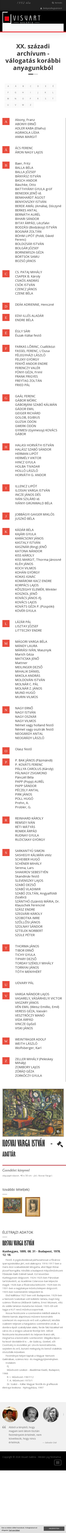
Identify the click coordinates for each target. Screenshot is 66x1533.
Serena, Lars (24, 868)
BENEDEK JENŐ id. (28, 193)
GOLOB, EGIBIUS (27, 417)
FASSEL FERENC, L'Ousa (32, 351)
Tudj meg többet (14, 1530)
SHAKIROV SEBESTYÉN (31, 872)
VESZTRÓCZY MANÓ (30, 1015)
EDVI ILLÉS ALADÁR (29, 316)
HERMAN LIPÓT (26, 454)
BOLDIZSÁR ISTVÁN (29, 244)
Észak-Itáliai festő (28, 335)
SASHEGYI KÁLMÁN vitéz (33, 855)
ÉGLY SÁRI (22, 331)
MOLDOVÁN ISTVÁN (30, 680)
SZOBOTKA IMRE (27, 918)
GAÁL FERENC (25, 396)
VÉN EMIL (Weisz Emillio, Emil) (37, 1007)
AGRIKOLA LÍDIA (27, 132)
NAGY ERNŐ (24, 708)
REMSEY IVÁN (25, 822)
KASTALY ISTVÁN (27, 542)
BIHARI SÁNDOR (27, 219)
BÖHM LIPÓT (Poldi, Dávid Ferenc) (34, 238)
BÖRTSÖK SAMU (27, 256)
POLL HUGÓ (24, 798)
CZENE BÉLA (24, 293)
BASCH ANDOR (26, 180)
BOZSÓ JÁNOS (25, 261)
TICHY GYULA (25, 955)
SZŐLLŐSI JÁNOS (27, 922)
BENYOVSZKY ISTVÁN (30, 202)
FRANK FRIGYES (26, 376)
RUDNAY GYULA (27, 835)
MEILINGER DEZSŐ (29, 667)
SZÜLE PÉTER (25, 935)
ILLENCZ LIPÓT (26, 486)
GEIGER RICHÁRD (27, 413)
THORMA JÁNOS (27, 946)
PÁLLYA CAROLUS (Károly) (34, 769)
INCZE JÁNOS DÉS (28, 495)
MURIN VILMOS (26, 697)
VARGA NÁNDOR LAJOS (32, 994)
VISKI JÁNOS (24, 1028)
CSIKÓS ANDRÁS (27, 280)
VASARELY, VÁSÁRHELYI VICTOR (38, 998)
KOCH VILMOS (25, 568)
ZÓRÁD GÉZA (24, 1071)
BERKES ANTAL (26, 210)
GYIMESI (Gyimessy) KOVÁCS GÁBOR (36, 432)
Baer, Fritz (22, 163)
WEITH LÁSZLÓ (26, 1043)
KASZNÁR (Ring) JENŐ (31, 547)
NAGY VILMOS (25, 721)
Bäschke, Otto (25, 185)
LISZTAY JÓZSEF (26, 626)
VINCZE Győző (25, 1024)
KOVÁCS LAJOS (26, 602)
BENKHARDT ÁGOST (30, 197)
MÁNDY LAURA (26, 646)
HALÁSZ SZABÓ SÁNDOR (33, 449)
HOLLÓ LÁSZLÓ (26, 471)
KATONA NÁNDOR (28, 551)
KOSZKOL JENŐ (26, 594)
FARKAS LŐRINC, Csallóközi (35, 346)
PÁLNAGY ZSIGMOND (31, 773)
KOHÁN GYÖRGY (27, 572)
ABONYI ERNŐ (25, 124)
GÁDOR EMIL (24, 409)
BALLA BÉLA (24, 168)
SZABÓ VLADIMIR (28, 889)
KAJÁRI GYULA (25, 534)
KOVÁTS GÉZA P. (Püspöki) (34, 606)
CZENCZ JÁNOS (26, 289)
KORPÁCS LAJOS (27, 585)
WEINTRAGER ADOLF (30, 1039)
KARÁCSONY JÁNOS (29, 538)
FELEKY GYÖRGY (27, 359)
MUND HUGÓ (25, 693)
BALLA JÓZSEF (25, 172)
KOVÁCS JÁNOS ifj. (28, 598)
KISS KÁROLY (24, 555)
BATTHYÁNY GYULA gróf (33, 189)
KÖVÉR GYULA (25, 611)
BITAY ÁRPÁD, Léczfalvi (32, 223)
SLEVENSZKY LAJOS (29, 880)
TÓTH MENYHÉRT (28, 972)
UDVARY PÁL (24, 983)
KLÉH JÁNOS (24, 564)
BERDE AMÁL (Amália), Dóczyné (38, 206)
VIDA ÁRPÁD (24, 1019)
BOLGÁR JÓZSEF (27, 248)
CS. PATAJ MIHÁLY (28, 272)
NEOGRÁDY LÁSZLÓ (29, 738)
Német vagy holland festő (34, 725)
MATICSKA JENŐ (27, 658)
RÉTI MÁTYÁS (25, 827)
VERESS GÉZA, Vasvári (31, 1011)
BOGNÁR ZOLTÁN (28, 231)
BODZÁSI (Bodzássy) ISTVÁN (36, 227)
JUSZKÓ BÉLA (25, 518)
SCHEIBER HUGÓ (27, 859)
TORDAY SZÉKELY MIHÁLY (34, 963)
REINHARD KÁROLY (29, 818)
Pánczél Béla (24, 777)
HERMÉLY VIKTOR (28, 458)
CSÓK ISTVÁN (25, 285)
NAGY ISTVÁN (25, 712)
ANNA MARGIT (26, 137)
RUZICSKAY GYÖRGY (30, 839)
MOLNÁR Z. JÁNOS (28, 688)
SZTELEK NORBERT (29, 931)
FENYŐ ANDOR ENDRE (31, 363)
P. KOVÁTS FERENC (29, 764)
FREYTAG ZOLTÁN (28, 381)
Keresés (57, 2)
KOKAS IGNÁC (25, 576)
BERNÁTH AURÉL (27, 214)
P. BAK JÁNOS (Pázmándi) (33, 760)
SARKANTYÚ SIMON (30, 851)
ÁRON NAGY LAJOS (29, 152)
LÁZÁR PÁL (23, 622)
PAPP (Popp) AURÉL (29, 781)
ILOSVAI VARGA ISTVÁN (32, 490)
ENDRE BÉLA (24, 320)
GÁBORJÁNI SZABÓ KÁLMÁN (36, 404)
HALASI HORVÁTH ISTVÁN (34, 445)
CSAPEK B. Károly (27, 276)
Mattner (21, 663)
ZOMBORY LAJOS (27, 1067)
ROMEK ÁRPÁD (26, 831)
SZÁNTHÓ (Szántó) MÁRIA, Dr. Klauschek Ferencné (37, 903)
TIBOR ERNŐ (24, 950)
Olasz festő (23, 749)
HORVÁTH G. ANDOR (30, 475)
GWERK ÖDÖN (25, 426)
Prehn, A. (22, 803)
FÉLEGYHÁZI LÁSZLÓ (30, 355)
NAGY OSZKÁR (25, 716)
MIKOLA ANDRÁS (27, 675)
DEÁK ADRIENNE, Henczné (34, 304)
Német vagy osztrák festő (34, 729)
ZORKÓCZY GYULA (28, 1075)
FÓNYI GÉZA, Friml (28, 372)
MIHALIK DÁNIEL (27, 671)
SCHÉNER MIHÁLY (28, 863)
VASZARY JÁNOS (27, 1002)
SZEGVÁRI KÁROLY (28, 914)
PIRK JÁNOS (23, 794)
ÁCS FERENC (24, 148)
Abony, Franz (25, 120)
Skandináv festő (27, 876)
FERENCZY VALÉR (27, 368)
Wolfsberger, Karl (28, 1048)
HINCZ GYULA (25, 462)
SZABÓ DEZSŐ (25, 885)
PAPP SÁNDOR (25, 786)
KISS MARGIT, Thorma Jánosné (38, 559)
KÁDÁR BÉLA (24, 530)
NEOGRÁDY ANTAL (29, 734)
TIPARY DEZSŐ (26, 959)
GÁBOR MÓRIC (26, 400)
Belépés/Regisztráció (51, 8)
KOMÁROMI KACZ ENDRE (33, 581)
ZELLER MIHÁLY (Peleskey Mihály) (34, 1061)
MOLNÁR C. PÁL (26, 684)
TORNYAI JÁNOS (27, 967)
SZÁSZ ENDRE (25, 909)
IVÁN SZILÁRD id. (27, 499)
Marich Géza (24, 654)
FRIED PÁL (22, 385)
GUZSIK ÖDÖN (25, 422)
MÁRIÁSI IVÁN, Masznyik (33, 650)
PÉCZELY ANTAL (27, 790)
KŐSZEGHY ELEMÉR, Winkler (36, 589)
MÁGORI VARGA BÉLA (31, 641)
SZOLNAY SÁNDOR (28, 926)
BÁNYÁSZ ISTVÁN (28, 176)
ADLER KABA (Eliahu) (30, 128)
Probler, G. (23, 807)
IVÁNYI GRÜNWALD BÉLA (33, 503)
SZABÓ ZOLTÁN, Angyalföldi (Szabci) (36, 895)
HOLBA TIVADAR (27, 466)
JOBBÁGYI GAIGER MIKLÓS (34, 514)
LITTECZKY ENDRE (28, 630)
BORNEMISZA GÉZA (29, 252)
